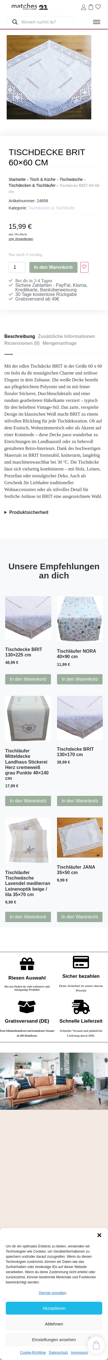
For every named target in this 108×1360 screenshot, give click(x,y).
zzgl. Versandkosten (21, 239)
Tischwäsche (71, 179)
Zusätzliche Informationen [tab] (66, 336)
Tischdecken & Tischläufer (32, 185)
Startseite (17, 179)
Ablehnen (54, 1323)
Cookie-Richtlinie (33, 1353)
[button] (99, 1235)
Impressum (79, 1353)
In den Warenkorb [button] (28, 679)
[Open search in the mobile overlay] (41, 22)
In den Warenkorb (53, 267)
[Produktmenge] (17, 267)
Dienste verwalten (52, 1293)
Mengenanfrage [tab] (60, 343)
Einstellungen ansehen (54, 1339)
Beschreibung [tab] (19, 336)
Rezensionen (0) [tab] (22, 343)
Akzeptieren (54, 1308)
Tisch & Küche (43, 179)
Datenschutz (58, 1353)
